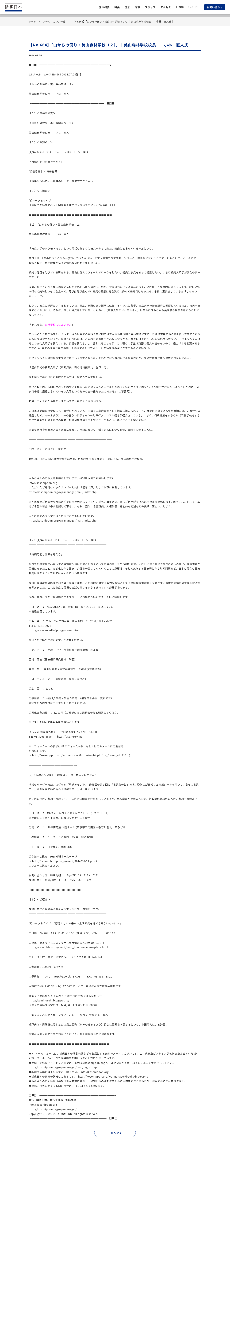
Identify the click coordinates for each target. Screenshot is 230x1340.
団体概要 (104, 7)
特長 (117, 7)
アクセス (165, 7)
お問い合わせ (215, 7)
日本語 (180, 7)
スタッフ (150, 7)
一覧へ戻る (115, 1133)
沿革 (137, 7)
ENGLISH (193, 7)
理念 (127, 7)
